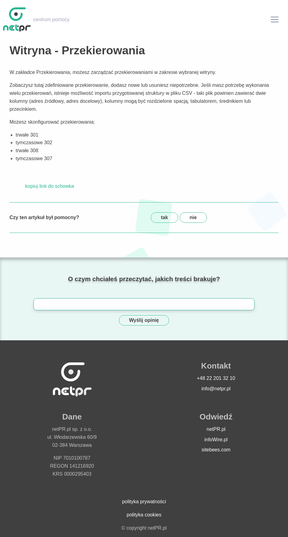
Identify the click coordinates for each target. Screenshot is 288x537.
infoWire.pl (216, 439)
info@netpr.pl (216, 388)
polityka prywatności (144, 501)
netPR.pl (216, 429)
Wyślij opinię (144, 320)
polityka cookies (144, 514)
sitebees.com (215, 449)
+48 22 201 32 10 (216, 378)
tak (164, 217)
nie (193, 217)
